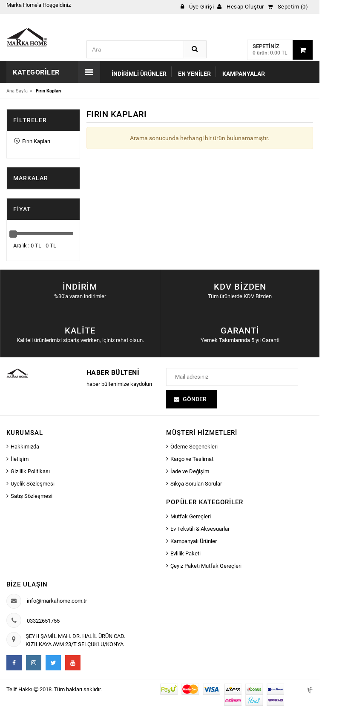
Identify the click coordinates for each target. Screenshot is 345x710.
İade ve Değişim (189, 471)
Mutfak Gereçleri (190, 516)
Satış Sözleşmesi (31, 496)
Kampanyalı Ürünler (193, 541)
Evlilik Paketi (185, 553)
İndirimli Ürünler (139, 73)
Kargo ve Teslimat (191, 459)
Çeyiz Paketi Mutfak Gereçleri (206, 566)
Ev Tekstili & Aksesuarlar (200, 529)
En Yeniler (194, 73)
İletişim (20, 459)
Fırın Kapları (32, 141)
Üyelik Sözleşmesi (33, 483)
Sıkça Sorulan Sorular (196, 483)
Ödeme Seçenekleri (194, 446)
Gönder (195, 399)
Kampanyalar (243, 73)
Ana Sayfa (17, 91)
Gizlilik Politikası (30, 471)
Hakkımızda (25, 446)
